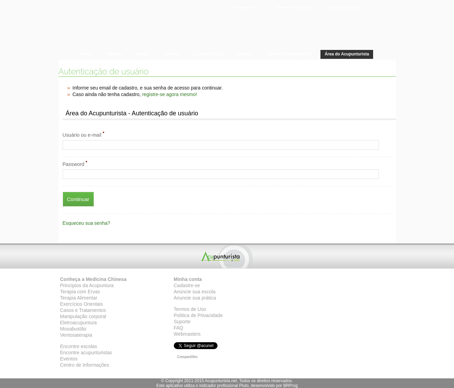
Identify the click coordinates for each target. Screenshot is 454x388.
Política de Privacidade (198, 315)
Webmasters (187, 334)
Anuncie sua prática (195, 298)
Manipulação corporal (83, 316)
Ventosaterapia (76, 335)
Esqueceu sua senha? (86, 223)
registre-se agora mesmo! (169, 94)
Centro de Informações (84, 365)
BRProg (290, 385)
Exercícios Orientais (81, 304)
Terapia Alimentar (78, 298)
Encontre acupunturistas (86, 352)
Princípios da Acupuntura (87, 285)
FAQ (178, 328)
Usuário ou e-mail (83, 134)
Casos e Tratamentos (83, 310)
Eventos (69, 358)
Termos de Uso (190, 309)
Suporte (182, 321)
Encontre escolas (78, 346)
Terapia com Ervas (80, 291)
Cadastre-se (187, 285)
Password (75, 163)
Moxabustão (73, 329)
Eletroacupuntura (78, 322)
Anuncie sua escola (194, 291)
